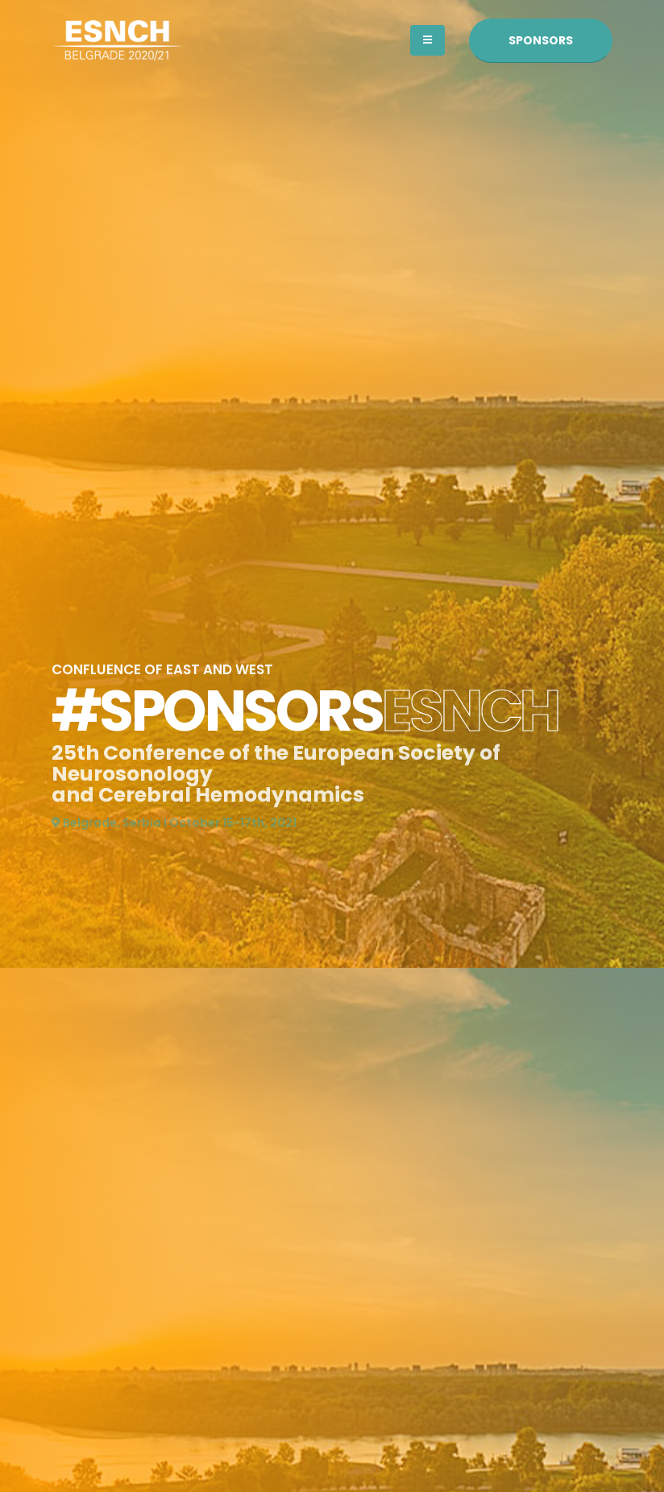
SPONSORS (540, 40)
